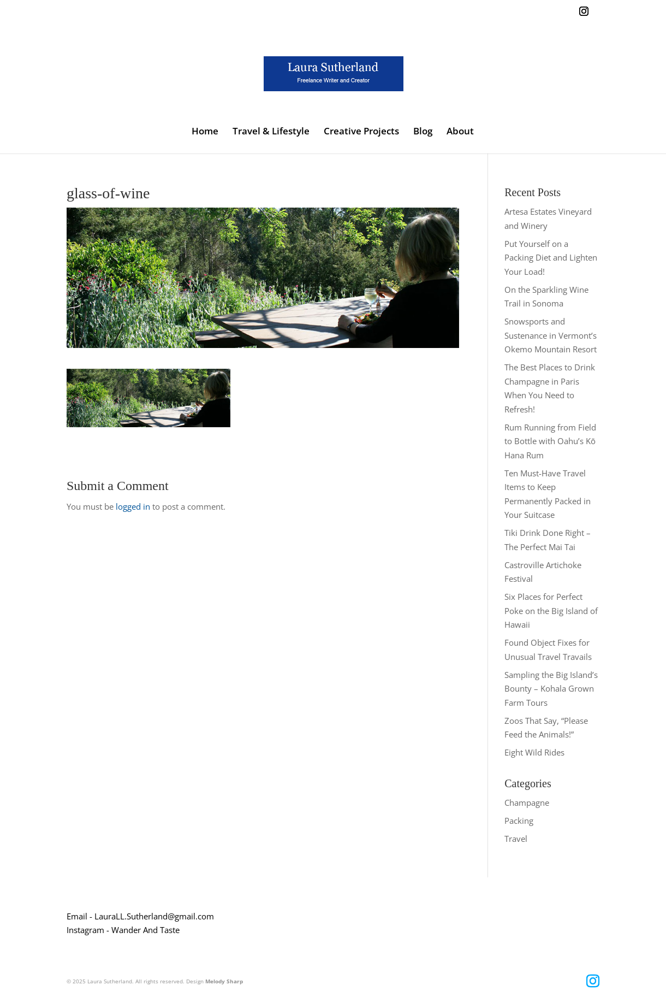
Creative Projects (361, 132)
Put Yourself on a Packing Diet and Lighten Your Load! (550, 257)
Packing (518, 820)
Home (205, 132)
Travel (515, 838)
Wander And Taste (145, 929)
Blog (422, 132)
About (460, 132)
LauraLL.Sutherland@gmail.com (154, 916)
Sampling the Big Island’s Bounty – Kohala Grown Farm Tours (551, 688)
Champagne (526, 802)
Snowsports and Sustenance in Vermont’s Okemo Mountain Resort (550, 335)
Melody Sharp (224, 981)
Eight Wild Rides (534, 752)
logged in (133, 506)
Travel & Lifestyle (271, 132)
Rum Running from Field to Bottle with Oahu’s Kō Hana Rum (550, 441)
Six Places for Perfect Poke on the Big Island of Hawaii (551, 610)
